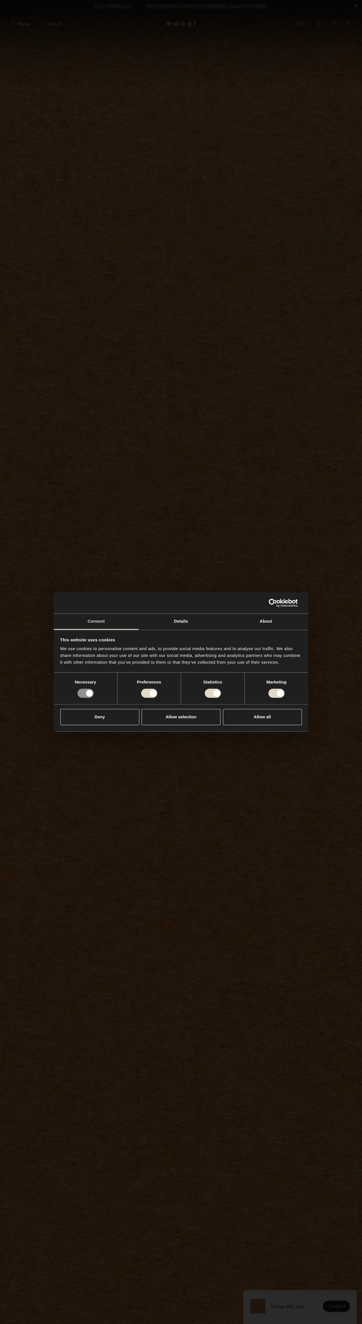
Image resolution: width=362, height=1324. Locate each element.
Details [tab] (181, 621)
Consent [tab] (96, 621)
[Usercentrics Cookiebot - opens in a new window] (277, 603)
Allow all (262, 716)
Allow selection (180, 716)
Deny (99, 716)
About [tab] (266, 621)
